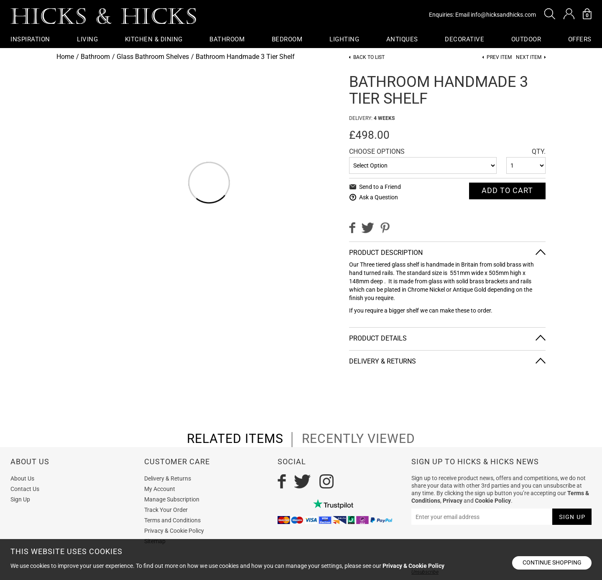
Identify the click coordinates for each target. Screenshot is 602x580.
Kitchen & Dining (154, 39)
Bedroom (287, 39)
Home (65, 57)
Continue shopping (552, 562)
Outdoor (526, 39)
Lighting (344, 39)
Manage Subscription (171, 499)
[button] (549, 13)
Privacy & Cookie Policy (174, 530)
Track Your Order (166, 509)
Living (87, 39)
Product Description (386, 253)
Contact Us (24, 489)
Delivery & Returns (382, 361)
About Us (22, 478)
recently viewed (358, 438)
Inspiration (30, 39)
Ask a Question (378, 197)
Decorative (464, 39)
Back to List (369, 57)
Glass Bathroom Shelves (153, 57)
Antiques (402, 39)
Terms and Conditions (172, 520)
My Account (159, 489)
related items (235, 438)
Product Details (378, 338)
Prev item (499, 57)
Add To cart (507, 190)
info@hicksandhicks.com (503, 14)
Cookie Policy (493, 500)
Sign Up (20, 499)
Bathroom (227, 39)
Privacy (452, 500)
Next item (528, 57)
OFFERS (580, 39)
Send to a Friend (380, 186)
